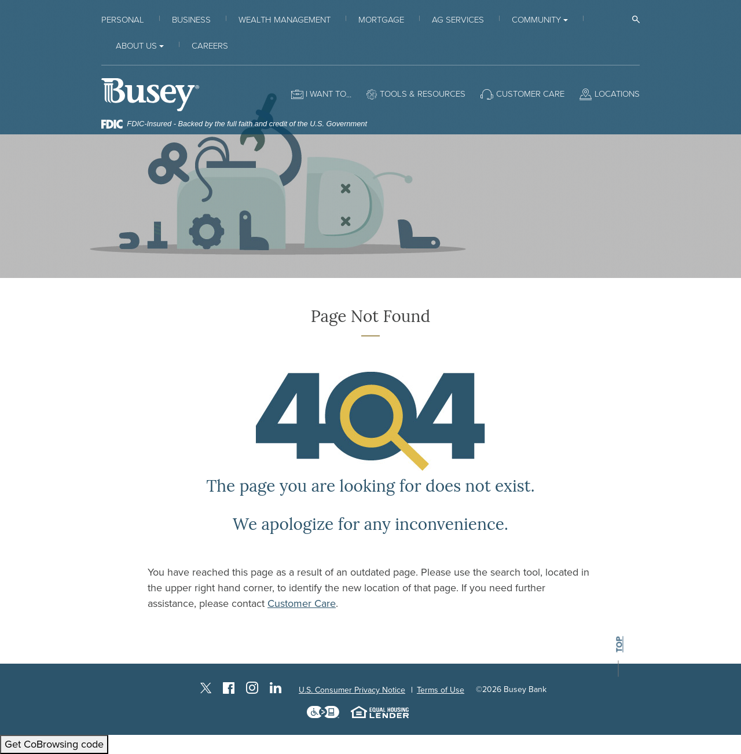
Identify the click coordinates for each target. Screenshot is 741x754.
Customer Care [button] (530, 94)
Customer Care (301, 603)
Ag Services (458, 19)
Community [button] (536, 19)
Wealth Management (285, 19)
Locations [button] (617, 94)
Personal (122, 19)
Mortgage (381, 19)
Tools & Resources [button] (422, 94)
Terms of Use (440, 690)
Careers (210, 46)
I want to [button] (326, 94)
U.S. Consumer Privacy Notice (352, 690)
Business (191, 19)
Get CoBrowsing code (54, 744)
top (619, 644)
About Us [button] (136, 46)
